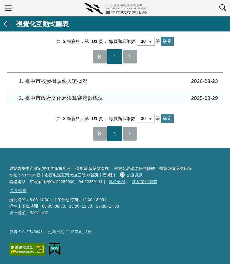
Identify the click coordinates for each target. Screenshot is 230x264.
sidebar (8, 8)
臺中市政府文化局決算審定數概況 (114, 98)
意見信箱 (18, 190)
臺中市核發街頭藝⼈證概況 (114, 81)
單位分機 (117, 181)
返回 (7, 23)
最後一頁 (130, 56)
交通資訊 (134, 175)
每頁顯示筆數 (122, 41)
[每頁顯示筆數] (146, 41)
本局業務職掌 (144, 181)
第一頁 (100, 56)
